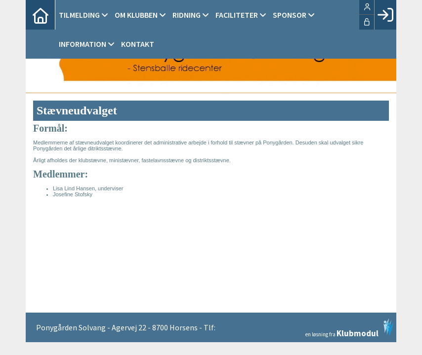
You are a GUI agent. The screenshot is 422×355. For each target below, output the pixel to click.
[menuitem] (40, 15)
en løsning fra (349, 328)
